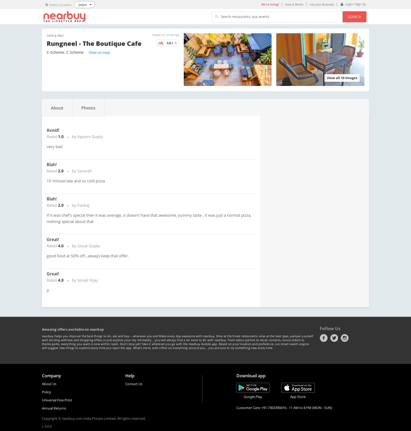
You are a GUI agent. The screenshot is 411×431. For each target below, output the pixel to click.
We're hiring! (270, 4)
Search (354, 16)
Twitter (334, 338)
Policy (46, 392)
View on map (99, 52)
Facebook (324, 338)
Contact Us (133, 383)
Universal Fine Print (57, 400)
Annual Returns (54, 408)
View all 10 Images (342, 77)
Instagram (345, 338)
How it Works (294, 4)
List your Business (322, 4)
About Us (49, 383)
